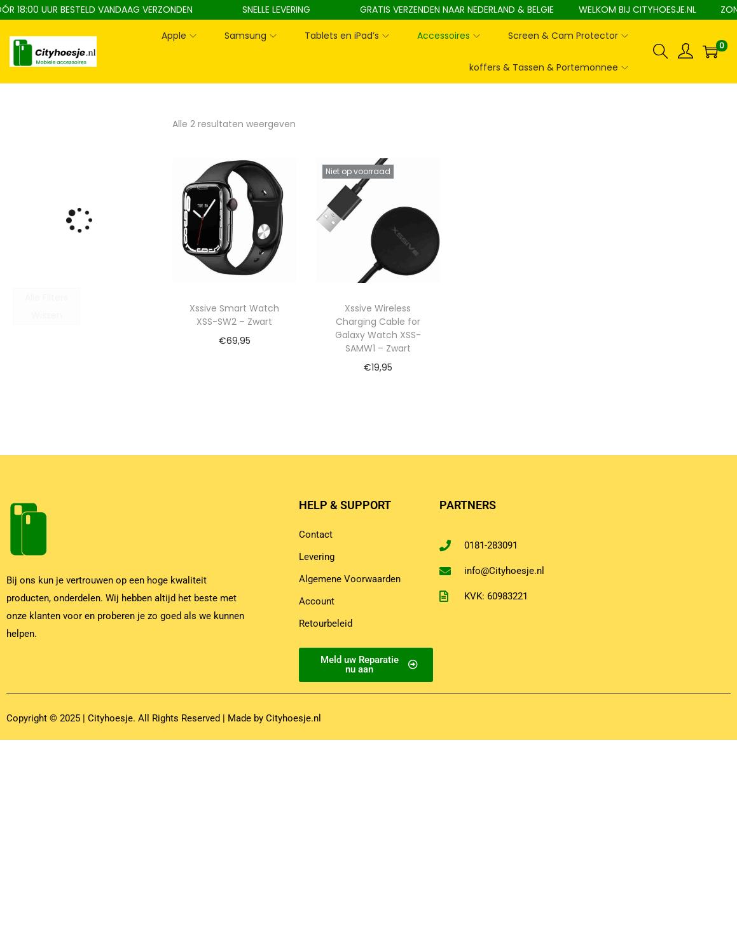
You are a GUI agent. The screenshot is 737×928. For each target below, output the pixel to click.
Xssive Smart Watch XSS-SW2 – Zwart (234, 315)
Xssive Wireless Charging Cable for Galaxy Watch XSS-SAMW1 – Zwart (378, 328)
